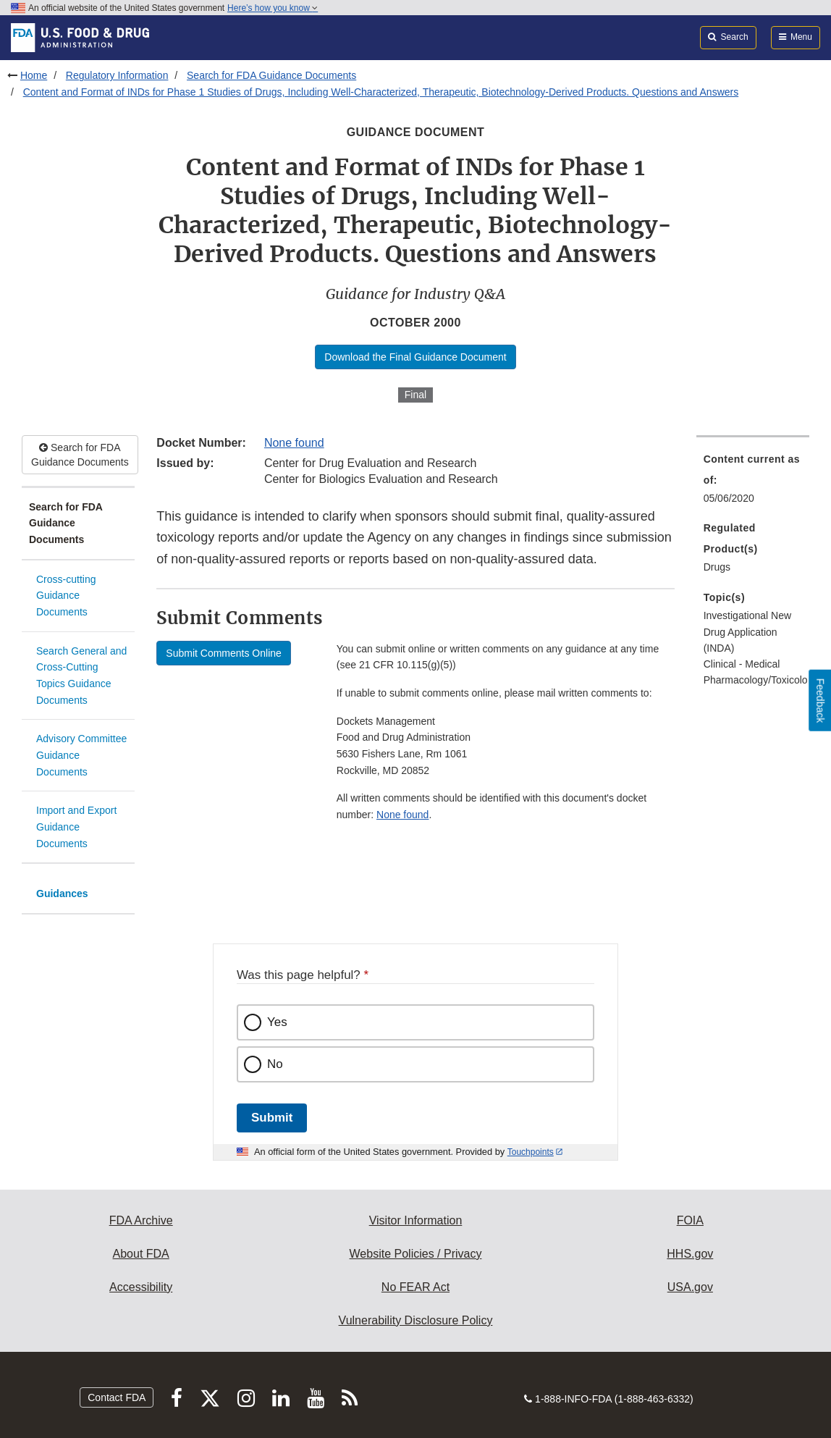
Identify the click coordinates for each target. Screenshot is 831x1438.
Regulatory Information (117, 75)
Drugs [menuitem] (717, 567)
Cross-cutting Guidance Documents (66, 595)
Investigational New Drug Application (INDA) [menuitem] (747, 632)
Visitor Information (416, 1220)
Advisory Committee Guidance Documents (81, 755)
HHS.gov (690, 1254)
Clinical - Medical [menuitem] (742, 664)
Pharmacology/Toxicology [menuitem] (753, 680)
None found (294, 443)
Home (33, 75)
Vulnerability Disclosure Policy (416, 1320)
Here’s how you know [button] (272, 8)
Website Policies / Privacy (416, 1254)
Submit (271, 1117)
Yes (277, 1022)
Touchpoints (530, 1152)
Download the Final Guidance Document (415, 357)
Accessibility (140, 1287)
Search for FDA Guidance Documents (271, 75)
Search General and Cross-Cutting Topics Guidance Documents (81, 675)
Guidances (62, 893)
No (275, 1064)
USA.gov (690, 1287)
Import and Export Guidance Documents (76, 826)
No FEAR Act (415, 1287)
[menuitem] (752, 483)
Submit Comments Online (224, 653)
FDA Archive (141, 1220)
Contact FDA (116, 1397)
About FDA (141, 1254)
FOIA (690, 1220)
